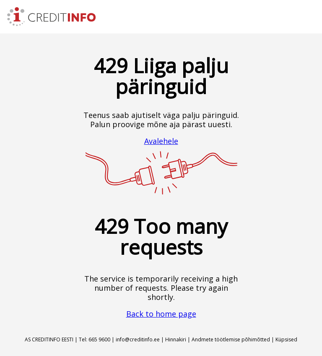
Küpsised (286, 339)
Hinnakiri (175, 339)
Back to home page (161, 314)
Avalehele (161, 141)
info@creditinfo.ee (138, 339)
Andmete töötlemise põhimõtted (231, 339)
